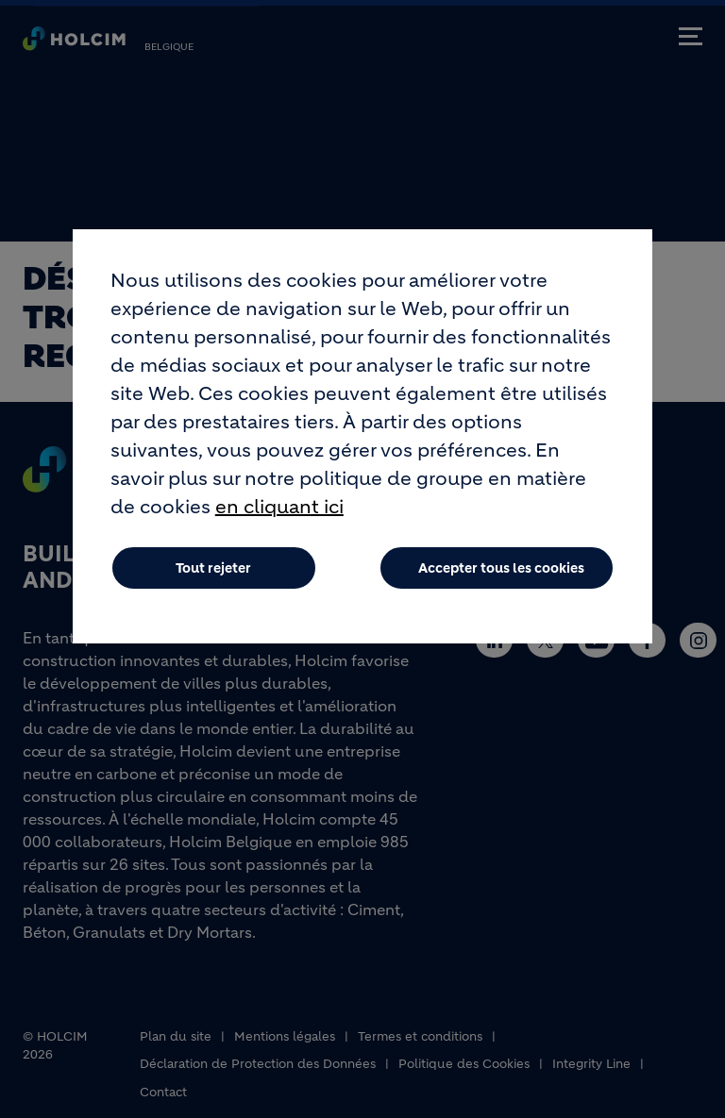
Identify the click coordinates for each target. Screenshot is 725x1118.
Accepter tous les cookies (501, 587)
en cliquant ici (279, 527)
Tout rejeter (213, 587)
